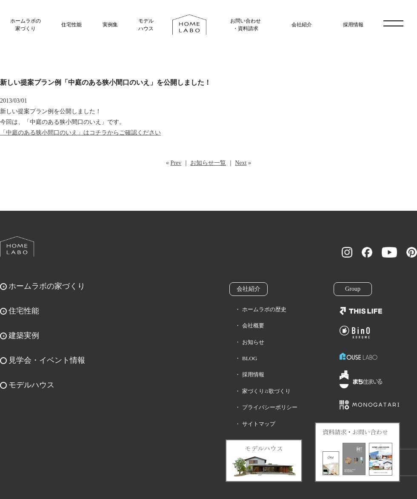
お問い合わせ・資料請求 (245, 25)
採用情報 (353, 25)
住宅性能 (71, 25)
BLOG (249, 358)
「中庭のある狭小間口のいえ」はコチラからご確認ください (80, 132)
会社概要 (253, 325)
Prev (176, 163)
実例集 (110, 25)
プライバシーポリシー (269, 407)
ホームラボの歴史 (264, 309)
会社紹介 (301, 25)
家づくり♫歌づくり (266, 391)
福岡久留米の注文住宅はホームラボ (189, 24)
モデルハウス (146, 25)
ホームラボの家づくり (25, 25)
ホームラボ (17, 246)
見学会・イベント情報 (47, 360)
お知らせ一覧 (208, 163)
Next (240, 163)
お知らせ (253, 342)
